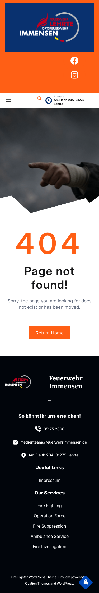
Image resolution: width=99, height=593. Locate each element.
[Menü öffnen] (8, 100)
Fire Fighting (49, 505)
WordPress (65, 583)
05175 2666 (54, 429)
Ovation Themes (37, 583)
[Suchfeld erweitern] (39, 100)
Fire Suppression (49, 526)
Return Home (50, 333)
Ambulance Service (50, 536)
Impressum (49, 480)
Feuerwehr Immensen (66, 382)
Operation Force (49, 515)
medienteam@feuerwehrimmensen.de (53, 442)
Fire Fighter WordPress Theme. (34, 577)
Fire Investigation (49, 546)
